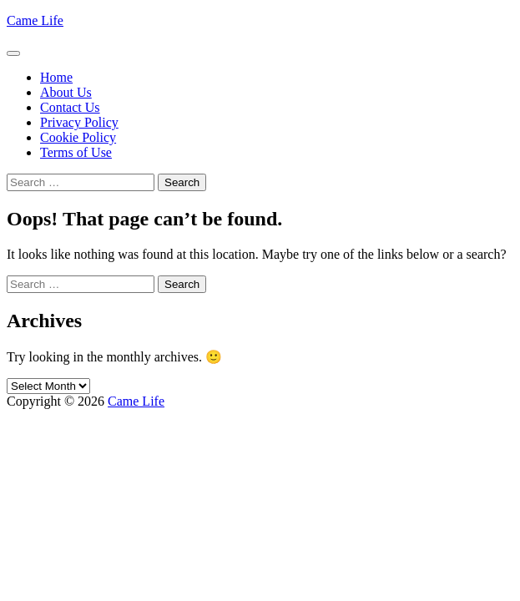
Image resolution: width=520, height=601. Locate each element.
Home (56, 77)
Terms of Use (76, 152)
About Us (66, 92)
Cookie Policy (78, 137)
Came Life (35, 20)
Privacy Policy (79, 122)
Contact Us (70, 107)
